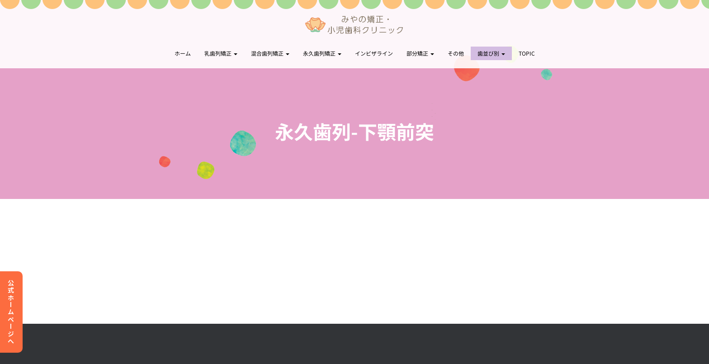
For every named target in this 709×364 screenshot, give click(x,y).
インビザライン (374, 53)
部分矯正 (420, 53)
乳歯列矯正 (220, 53)
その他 (456, 53)
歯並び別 (491, 53)
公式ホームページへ (10, 312)
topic (527, 53)
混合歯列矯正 (270, 53)
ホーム (183, 53)
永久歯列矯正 (322, 53)
